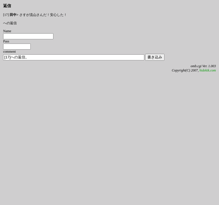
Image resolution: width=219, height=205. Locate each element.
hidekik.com (207, 70)
